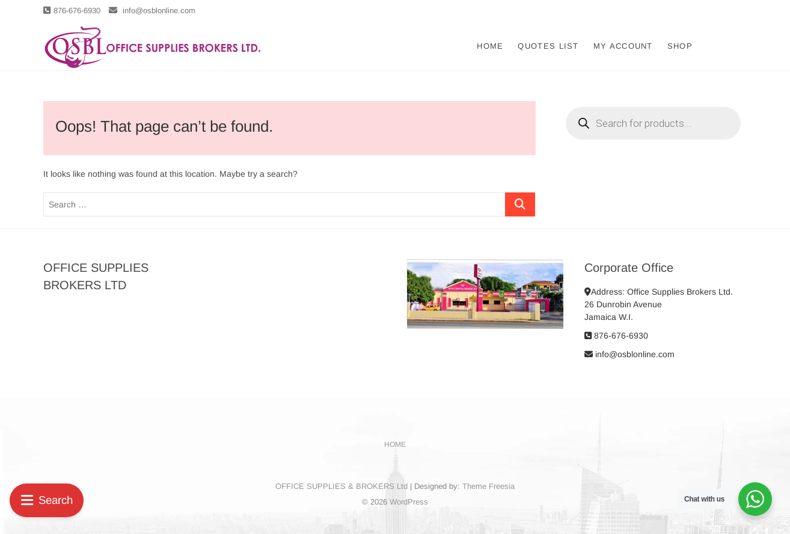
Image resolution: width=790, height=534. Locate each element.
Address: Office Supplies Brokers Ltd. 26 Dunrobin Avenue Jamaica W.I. (658, 304)
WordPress (409, 501)
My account (623, 46)
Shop (680, 46)
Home (490, 46)
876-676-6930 (71, 10)
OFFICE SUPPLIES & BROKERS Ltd (341, 486)
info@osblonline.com (152, 10)
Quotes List (548, 46)
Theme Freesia (488, 486)
